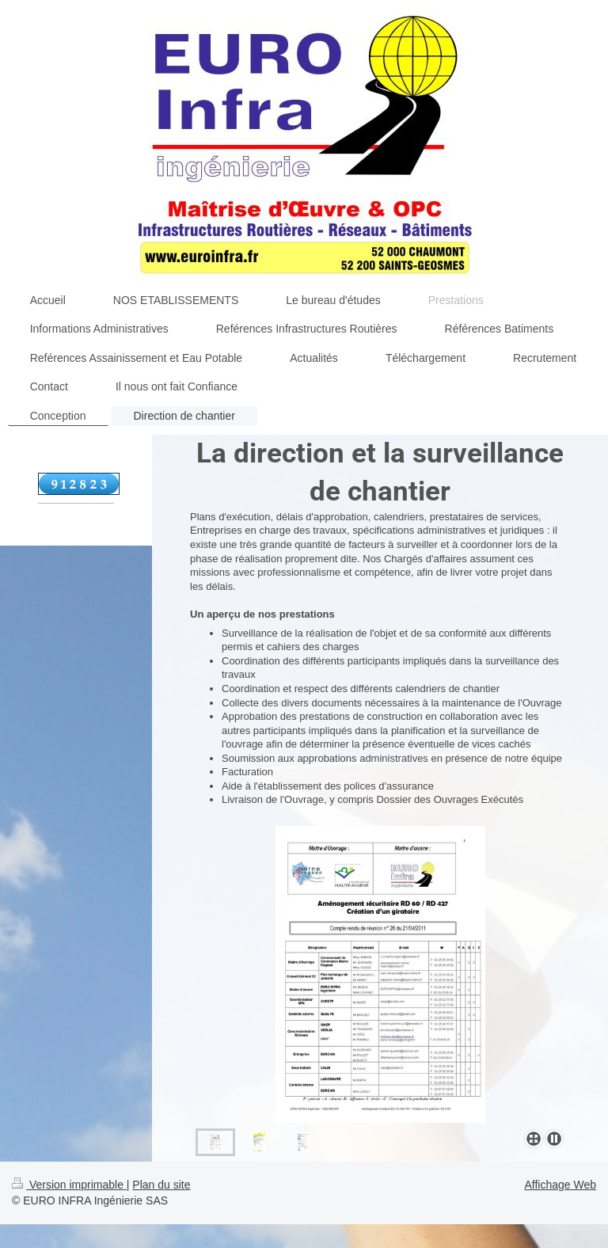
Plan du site (161, 1184)
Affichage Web (560, 1184)
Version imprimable (69, 1184)
